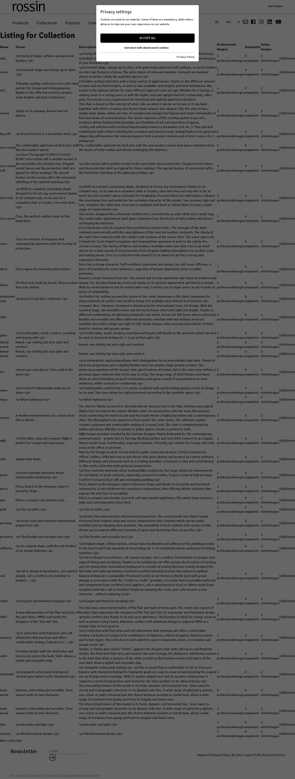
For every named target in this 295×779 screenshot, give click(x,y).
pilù (2, 500)
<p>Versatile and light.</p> (35, 725)
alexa (4, 72)
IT (239, 22)
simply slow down (28, 459)
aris (2, 90)
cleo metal (8, 148)
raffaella (6, 548)
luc (2, 372)
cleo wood (7, 219)
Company (96, 23)
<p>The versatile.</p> (31, 509)
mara (3, 390)
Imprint (202, 755)
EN (228, 22)
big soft (5, 134)
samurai (5, 638)
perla (3, 475)
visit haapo (275, 6)
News (118, 23)
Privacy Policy (219, 755)
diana (4, 285)
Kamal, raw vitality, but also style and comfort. (112, 345)
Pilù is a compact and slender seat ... (41, 500)
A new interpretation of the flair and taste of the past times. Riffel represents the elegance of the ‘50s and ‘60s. (47, 617)
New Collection (11, 741)
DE (217, 22)
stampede (7, 674)
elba (3, 317)
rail (2, 576)
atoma (4, 113)
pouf (3, 509)
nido (3, 459)
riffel (3, 617)
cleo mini (6, 198)
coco (3, 244)
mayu (3, 400)
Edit (282, 58)
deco (3, 269)
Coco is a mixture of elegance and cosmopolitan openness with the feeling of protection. (46, 244)
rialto (4, 601)
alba (3, 58)
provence (6, 537)
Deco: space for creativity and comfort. (43, 269)
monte (4, 418)
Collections (47, 23)
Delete (290, 58)
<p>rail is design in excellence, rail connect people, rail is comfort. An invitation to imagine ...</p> (46, 575)
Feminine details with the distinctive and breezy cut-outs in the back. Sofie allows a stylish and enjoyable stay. (46, 656)
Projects (72, 23)
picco (4, 489)
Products (20, 23)
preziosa (6, 523)
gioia (3, 335)
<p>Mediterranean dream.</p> (37, 734)
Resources (140, 23)
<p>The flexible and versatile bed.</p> (43, 537)
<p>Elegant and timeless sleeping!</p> (43, 601)
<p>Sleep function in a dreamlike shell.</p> (47, 134)
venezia (5, 734)
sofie (3, 656)
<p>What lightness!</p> (33, 400)
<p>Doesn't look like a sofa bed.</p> (42, 299)
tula (3, 725)
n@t (3, 441)
